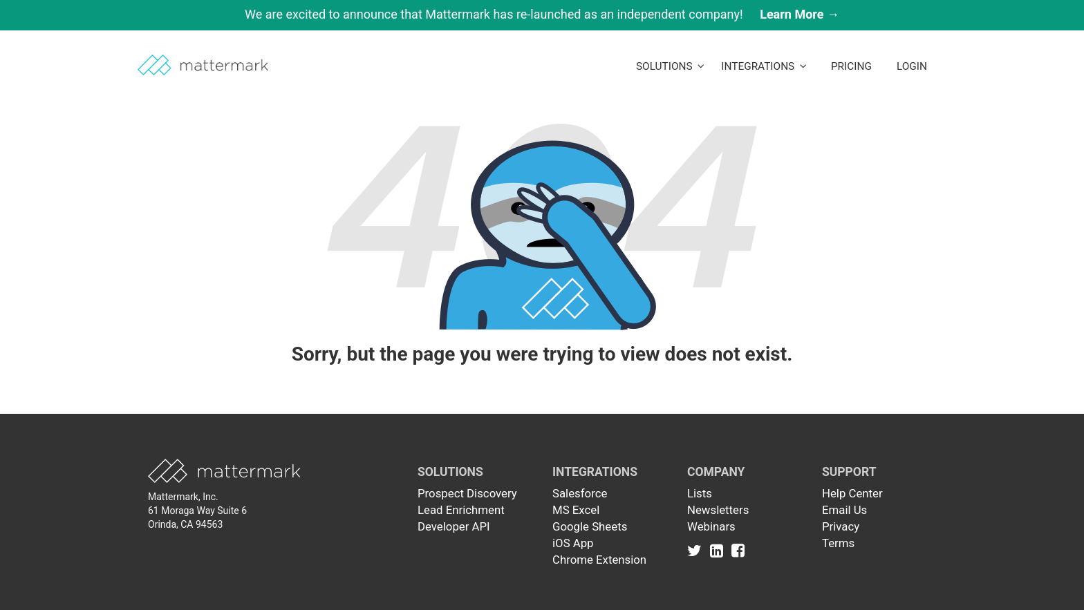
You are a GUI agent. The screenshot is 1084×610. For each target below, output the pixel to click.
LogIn (912, 66)
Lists (699, 493)
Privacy (840, 526)
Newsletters (718, 510)
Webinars (711, 526)
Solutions (670, 66)
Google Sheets (589, 526)
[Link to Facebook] (738, 550)
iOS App (573, 543)
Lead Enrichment (461, 510)
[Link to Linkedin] (719, 550)
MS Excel (575, 510)
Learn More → (799, 14)
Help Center (852, 493)
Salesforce (579, 493)
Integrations (764, 66)
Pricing (851, 66)
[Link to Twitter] (697, 550)
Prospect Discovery (467, 493)
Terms (838, 543)
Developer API (454, 526)
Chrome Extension (599, 559)
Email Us (844, 510)
